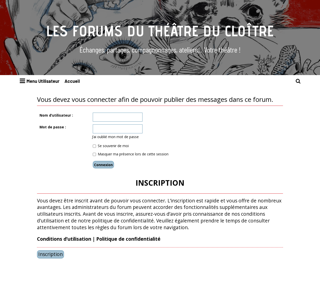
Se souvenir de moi (111, 145)
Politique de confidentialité (128, 239)
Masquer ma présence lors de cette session (130, 154)
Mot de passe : (53, 127)
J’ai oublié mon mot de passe (115, 136)
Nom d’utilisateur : (56, 115)
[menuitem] (298, 81)
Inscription (50, 254)
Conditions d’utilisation (64, 239)
